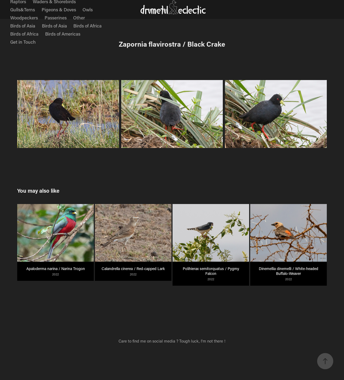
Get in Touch (23, 42)
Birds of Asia (22, 26)
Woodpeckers (24, 17)
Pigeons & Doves (59, 9)
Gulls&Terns (22, 9)
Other (79, 17)
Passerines (56, 17)
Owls (88, 9)
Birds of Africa (87, 26)
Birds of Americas (62, 34)
